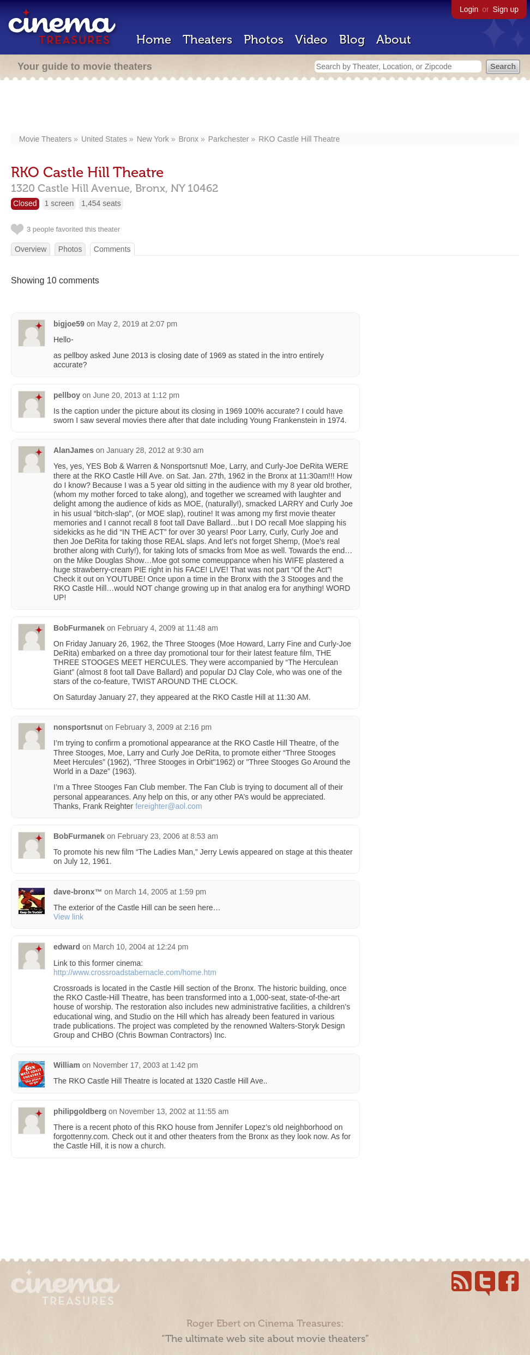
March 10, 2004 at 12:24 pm (140, 946)
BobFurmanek (79, 628)
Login (469, 9)
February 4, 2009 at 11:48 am (167, 628)
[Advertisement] (265, 107)
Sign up (506, 9)
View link (68, 916)
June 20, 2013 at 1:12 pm (136, 395)
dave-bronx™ (77, 891)
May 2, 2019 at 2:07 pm (137, 323)
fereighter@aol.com (168, 806)
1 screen (59, 203)
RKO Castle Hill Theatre (299, 139)
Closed (25, 203)
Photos (264, 39)
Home (153, 39)
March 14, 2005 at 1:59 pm (160, 891)
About (393, 39)
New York (153, 139)
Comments (112, 249)
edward (66, 946)
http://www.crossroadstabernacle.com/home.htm (134, 972)
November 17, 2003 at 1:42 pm (145, 1065)
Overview (30, 249)
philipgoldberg (79, 1111)
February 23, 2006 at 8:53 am (167, 836)
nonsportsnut (78, 727)
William (66, 1065)
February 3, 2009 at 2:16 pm (164, 727)
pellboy (66, 395)
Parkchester (228, 139)
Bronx (189, 139)
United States (104, 139)
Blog (352, 39)
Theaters (207, 39)
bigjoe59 (69, 323)
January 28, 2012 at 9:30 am (154, 450)
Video (311, 39)
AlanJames (73, 450)
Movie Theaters (45, 139)
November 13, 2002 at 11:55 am (174, 1111)
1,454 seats (101, 203)
